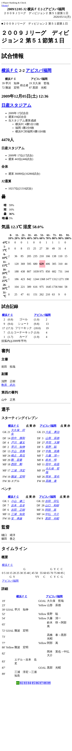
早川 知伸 (18, 446)
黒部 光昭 (52, 518)
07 (41, 682)
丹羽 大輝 (52, 442)
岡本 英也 (52, 476)
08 (45, 682)
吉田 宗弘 (52, 501)
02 (21, 682)
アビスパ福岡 (38, 70)
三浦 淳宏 (18, 470)
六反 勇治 (52, 432)
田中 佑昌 (52, 464)
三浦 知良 (18, 514)
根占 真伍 (18, 455)
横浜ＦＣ (9, 70)
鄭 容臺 (16, 459)
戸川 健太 (18, 442)
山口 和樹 (52, 505)
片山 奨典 (18, 451)
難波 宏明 (18, 476)
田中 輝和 (18, 438)
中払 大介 (52, 514)
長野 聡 (51, 446)
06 (37, 682)
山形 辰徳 (52, 438)
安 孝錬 (16, 518)
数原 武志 (8, 384)
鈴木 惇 (51, 459)
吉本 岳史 (18, 505)
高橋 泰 (51, 480)
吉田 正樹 (18, 509)
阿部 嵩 (50, 509)
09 (48, 682)
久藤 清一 (52, 455)
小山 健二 (18, 501)
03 (25, 682)
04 (29, 682)
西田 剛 (16, 464)
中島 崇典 (52, 451)
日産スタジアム (16, 105)
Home (5, 5)
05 (33, 682)
